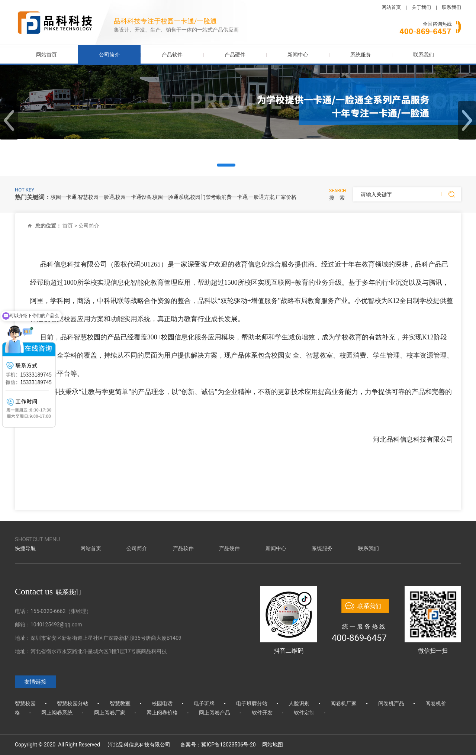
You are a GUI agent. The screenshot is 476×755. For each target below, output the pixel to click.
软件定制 (304, 713)
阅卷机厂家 (344, 703)
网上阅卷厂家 (109, 713)
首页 (67, 226)
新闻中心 (297, 55)
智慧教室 (120, 703)
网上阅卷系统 (57, 713)
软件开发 (262, 713)
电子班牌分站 (251, 703)
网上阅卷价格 (162, 713)
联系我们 (451, 7)
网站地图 (272, 745)
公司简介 (109, 55)
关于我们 (421, 7)
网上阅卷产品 (214, 713)
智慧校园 (25, 703)
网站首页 (391, 7)
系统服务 (360, 55)
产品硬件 (235, 55)
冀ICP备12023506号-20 (228, 745)
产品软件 (172, 55)
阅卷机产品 (391, 703)
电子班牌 (204, 703)
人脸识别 (299, 703)
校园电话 (162, 703)
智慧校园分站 (72, 703)
